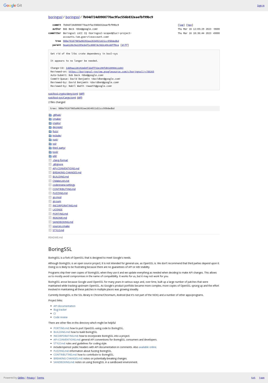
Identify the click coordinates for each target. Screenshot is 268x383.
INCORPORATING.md (65, 205)
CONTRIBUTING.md (64, 189)
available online (147, 347)
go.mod (57, 197)
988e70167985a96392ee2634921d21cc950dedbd (91, 41)
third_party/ (59, 147)
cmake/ (57, 119)
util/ (55, 156)
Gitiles (21, 377)
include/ (57, 135)
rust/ (55, 139)
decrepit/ (58, 127)
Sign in (261, 5)
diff (124, 45)
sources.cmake (61, 226)
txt (253, 377)
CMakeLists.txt (61, 180)
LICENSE (57, 209)
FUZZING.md (60, 193)
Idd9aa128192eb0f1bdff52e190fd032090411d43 (94, 67)
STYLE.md (58, 230)
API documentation (64, 306)
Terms (40, 377)
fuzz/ (55, 131)
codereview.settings (64, 185)
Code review (61, 317)
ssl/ (55, 143)
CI (55, 313)
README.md (60, 217)
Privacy (31, 377)
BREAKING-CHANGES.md (67, 172)
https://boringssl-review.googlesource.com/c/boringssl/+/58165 (111, 71)
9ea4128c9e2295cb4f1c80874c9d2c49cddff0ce (91, 45)
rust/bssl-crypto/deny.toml (63, 93)
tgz (190, 24)
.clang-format (60, 160)
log (181, 24)
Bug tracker (60, 309)
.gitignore (58, 164)
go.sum (57, 201)
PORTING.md (60, 213)
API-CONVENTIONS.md (66, 168)
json (262, 377)
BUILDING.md (61, 176)
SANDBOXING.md (63, 222)
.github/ (57, 115)
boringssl (55, 17)
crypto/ (57, 123)
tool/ (55, 152)
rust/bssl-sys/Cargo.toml (62, 97)
